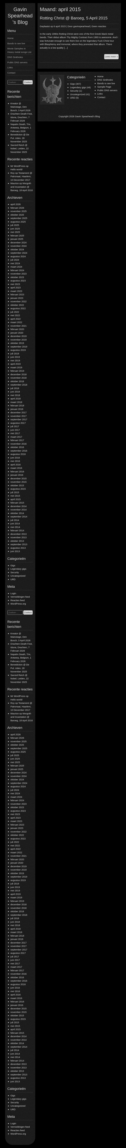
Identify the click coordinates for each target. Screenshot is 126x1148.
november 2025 (19, 211)
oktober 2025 (17, 214)
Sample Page (104, 86)
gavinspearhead (81, 26)
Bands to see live (16, 43)
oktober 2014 (17, 513)
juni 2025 (15, 228)
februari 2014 (17, 530)
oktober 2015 (17, 485)
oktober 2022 (17, 305)
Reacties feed (18, 600)
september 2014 (19, 516)
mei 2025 (15, 232)
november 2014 (19, 509)
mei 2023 (15, 284)
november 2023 (19, 273)
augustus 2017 (18, 423)
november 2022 (19, 301)
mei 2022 (15, 315)
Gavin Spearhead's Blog (20, 15)
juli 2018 (15, 388)
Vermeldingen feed (20, 596)
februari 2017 (17, 440)
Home (10, 38)
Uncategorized (18, 575)
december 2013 (19, 534)
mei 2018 (15, 395)
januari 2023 (17, 298)
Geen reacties (99, 26)
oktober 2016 (17, 447)
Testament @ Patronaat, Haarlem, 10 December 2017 (21, 176)
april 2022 (16, 319)
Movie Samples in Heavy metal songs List (19, 50)
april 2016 (16, 464)
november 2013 (19, 537)
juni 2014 (15, 523)
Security (15, 572)
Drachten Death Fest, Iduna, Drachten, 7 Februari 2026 (22, 117)
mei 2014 (15, 527)
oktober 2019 (17, 343)
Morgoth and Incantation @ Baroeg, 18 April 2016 (22, 187)
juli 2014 (15, 520)
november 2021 (19, 325)
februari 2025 (17, 235)
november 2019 (19, 339)
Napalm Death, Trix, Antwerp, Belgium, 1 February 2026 (21, 127)
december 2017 (19, 412)
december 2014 (19, 506)
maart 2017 (16, 437)
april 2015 (16, 499)
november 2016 (19, 443)
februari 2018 (17, 405)
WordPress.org (18, 603)
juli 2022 (15, 312)
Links (10, 67)
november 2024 (19, 246)
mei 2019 (15, 360)
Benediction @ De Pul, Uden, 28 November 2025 (20, 138)
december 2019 (19, 336)
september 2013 (19, 544)
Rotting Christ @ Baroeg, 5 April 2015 (74, 18)
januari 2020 (17, 332)
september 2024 (19, 253)
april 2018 (16, 398)
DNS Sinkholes (15, 57)
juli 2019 (15, 353)
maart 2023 (16, 291)
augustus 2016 (18, 454)
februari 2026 (17, 207)
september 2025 (19, 218)
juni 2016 (15, 457)
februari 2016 (17, 471)
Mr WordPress (18, 166)
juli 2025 (15, 225)
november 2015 (19, 482)
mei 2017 (15, 433)
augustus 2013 (18, 548)
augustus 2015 (18, 488)
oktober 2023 (17, 277)
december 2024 (19, 242)
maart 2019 (16, 367)
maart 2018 (16, 402)
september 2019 (19, 346)
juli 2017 (15, 426)
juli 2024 (15, 259)
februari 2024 (17, 270)
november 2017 (19, 416)
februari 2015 (17, 502)
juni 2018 (15, 391)
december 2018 (19, 374)
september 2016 (19, 450)
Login (13, 593)
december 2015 (19, 478)
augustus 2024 (18, 256)
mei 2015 (15, 495)
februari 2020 (17, 329)
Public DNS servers (17, 62)
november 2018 (19, 377)
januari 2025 (17, 239)
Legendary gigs (18, 569)
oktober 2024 (17, 249)
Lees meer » (112, 57)
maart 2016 (16, 468)
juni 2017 (15, 430)
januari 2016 (17, 475)
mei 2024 (15, 263)
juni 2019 (15, 357)
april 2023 (16, 287)
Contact (11, 72)
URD (13, 579)
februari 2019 (17, 371)
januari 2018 (17, 409)
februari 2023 (17, 294)
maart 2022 (16, 322)
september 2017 (19, 419)
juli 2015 (15, 492)
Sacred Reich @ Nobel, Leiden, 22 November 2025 (20, 148)
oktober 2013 (17, 541)
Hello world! (17, 169)
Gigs (13, 565)
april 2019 (16, 364)
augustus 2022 (18, 308)
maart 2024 (16, 266)
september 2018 (19, 384)
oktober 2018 (17, 381)
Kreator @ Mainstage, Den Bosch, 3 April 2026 (20, 107)
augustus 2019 (18, 350)
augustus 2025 (18, 221)
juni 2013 (15, 551)
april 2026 (16, 204)
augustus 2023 (18, 280)
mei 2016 (15, 461)
